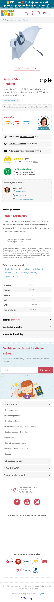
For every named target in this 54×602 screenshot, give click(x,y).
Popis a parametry (26, 209)
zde (5, 109)
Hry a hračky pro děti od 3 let (16, 20)
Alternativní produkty (26, 334)
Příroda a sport (11, 273)
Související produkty (26, 327)
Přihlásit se (45, 370)
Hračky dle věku (11, 269)
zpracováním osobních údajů (23, 376)
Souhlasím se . (18, 376)
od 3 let (26, 123)
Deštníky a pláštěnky (29, 273)
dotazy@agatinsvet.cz (24, 199)
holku (8, 123)
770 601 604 (21, 195)
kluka (17, 123)
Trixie (18, 276)
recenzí (35, 162)
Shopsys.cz (40, 594)
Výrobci (8, 276)
